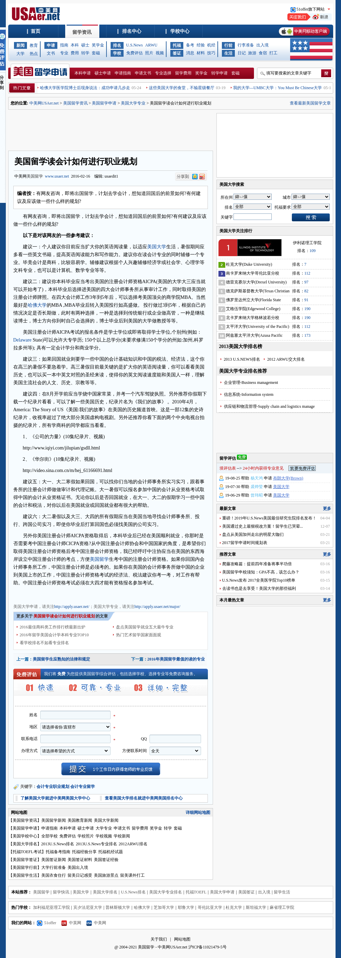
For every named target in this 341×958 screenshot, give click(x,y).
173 (307, 335)
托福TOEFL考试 (27, 851)
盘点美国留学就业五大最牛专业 (144, 627)
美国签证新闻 (53, 859)
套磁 (96, 53)
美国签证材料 (80, 859)
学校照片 (85, 836)
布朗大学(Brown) (288, 478)
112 (307, 273)
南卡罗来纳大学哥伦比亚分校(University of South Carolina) (252, 274)
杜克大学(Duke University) (249, 264)
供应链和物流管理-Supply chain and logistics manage (269, 406)
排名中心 (131, 31)
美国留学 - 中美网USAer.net (162, 947)
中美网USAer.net (44, 103)
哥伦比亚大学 (210, 907)
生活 (228, 53)
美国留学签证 (25, 859)
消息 (190, 53)
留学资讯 (81, 32)
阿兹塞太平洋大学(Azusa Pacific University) (254, 336)
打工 (273, 53)
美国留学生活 (25, 875)
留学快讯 (61, 892)
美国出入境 (78, 867)
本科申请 (82, 73)
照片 (149, 53)
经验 (201, 45)
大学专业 (104, 828)
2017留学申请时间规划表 (244, 542)
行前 (228, 45)
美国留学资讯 (75, 103)
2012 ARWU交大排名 (286, 359)
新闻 (20, 45)
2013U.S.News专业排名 (96, 844)
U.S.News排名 (133, 892)
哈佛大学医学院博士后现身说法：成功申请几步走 (85, 87)
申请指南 (123, 73)
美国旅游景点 (106, 875)
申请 (51, 45)
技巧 (211, 53)
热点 (34, 53)
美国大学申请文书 (137, 594)
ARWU (151, 45)
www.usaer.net (57, 176)
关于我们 (159, 939)
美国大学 (156, 246)
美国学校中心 (25, 836)
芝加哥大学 (164, 907)
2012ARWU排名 (133, 844)
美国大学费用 (77, 594)
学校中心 (179, 31)
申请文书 (143, 73)
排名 (117, 45)
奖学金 (98, 45)
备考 (190, 45)
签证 (177, 53)
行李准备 (246, 45)
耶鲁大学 (186, 907)
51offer (46, 922)
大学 (20, 53)
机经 (211, 45)
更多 (327, 508)
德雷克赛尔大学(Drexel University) (256, 282)
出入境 (262, 45)
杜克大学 (234, 907)
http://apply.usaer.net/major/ (157, 606)
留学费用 (183, 73)
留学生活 (282, 892)
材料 (201, 53)
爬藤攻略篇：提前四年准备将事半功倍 (257, 563)
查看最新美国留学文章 (310, 103)
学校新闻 (122, 836)
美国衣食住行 (53, 875)
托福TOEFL (196, 892)
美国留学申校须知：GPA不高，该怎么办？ (261, 572)
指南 (64, 45)
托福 (177, 45)
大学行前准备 (53, 867)
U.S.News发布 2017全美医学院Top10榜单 (258, 580)
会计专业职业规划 (53, 786)
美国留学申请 (104, 103)
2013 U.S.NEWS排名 (242, 359)
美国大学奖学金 (105, 594)
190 (307, 308)
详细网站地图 (198, 812)
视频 (160, 53)
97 (306, 282)
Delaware (22, 340)
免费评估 (134, 53)
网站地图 (182, 939)
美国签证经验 (106, 859)
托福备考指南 (58, 851)
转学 (85, 53)
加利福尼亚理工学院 (51, 907)
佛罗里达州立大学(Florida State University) (253, 301)
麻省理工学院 (282, 907)
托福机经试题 (110, 851)
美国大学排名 (25, 844)
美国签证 (246, 892)
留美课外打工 (132, 875)
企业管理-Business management (251, 382)
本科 (75, 45)
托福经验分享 (84, 851)
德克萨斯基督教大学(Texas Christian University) (258, 292)
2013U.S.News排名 (57, 844)
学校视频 (104, 836)
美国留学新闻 (53, 820)
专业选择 (163, 73)
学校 (117, 53)
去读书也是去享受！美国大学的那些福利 (259, 588)
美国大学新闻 (106, 820)
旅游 (252, 53)
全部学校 (49, 836)
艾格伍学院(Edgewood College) (253, 308)
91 (306, 299)
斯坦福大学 (256, 907)
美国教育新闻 (80, 820)
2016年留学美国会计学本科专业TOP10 (54, 635)
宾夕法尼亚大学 (87, 907)
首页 (35, 31)
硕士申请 (103, 73)
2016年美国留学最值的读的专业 (176, 659)
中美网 (96, 922)
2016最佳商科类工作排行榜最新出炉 (52, 627)
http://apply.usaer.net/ (71, 606)
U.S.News (134, 45)
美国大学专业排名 (165, 892)
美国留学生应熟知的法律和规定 (61, 659)
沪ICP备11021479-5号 (207, 947)
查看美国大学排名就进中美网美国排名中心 (144, 798)
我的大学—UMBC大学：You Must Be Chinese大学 (277, 87)
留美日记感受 (80, 875)
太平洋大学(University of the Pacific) (257, 326)
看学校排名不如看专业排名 (44, 642)
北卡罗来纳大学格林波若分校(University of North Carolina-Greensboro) (252, 318)
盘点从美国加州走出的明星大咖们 (253, 534)
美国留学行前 (25, 867)
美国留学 (35, 176)
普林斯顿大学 (117, 907)
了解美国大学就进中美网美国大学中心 (55, 798)
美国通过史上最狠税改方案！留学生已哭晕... (262, 526)
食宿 (263, 53)
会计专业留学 (82, 786)
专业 (64, 53)
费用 (75, 53)
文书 (51, 53)
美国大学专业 (133, 103)
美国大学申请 (25, 594)
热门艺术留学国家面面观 (138, 635)
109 (313, 250)
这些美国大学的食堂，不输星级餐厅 (181, 87)
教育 (34, 45)
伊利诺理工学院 (307, 242)
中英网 (71, 922)
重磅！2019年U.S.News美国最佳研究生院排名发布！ (269, 518)
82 (306, 291)
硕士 (85, 45)
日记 (242, 53)
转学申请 (219, 73)
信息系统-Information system (249, 394)
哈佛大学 (37, 305)
